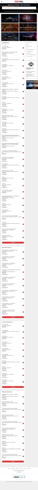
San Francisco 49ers (29, 51)
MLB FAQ (28, 468)
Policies (17, 468)
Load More (13, 242)
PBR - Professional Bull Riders (31, 54)
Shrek (27, 44)
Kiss (27, 47)
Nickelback (28, 59)
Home (9, 468)
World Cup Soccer (29, 42)
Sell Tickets (21, 468)
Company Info (12, 468)
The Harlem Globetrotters (30, 49)
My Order (24, 468)
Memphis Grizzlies (29, 46)
